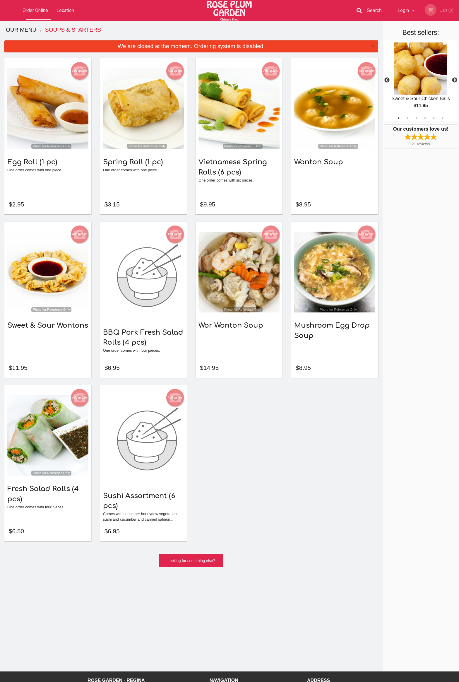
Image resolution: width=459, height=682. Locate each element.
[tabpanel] (421, 80)
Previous (387, 80)
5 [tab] (434, 118)
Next (455, 80)
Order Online (35, 10)
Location (65, 10)
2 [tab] (407, 118)
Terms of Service (239, 678)
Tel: (322, 618)
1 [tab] (399, 118)
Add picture (79, 71)
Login (403, 10)
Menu (214, 603)
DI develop (238, 662)
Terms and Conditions (276, 611)
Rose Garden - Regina (116, 596)
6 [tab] (443, 118)
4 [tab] (425, 118)
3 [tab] (416, 118)
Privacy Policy (270, 618)
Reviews (265, 603)
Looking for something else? (191, 570)
